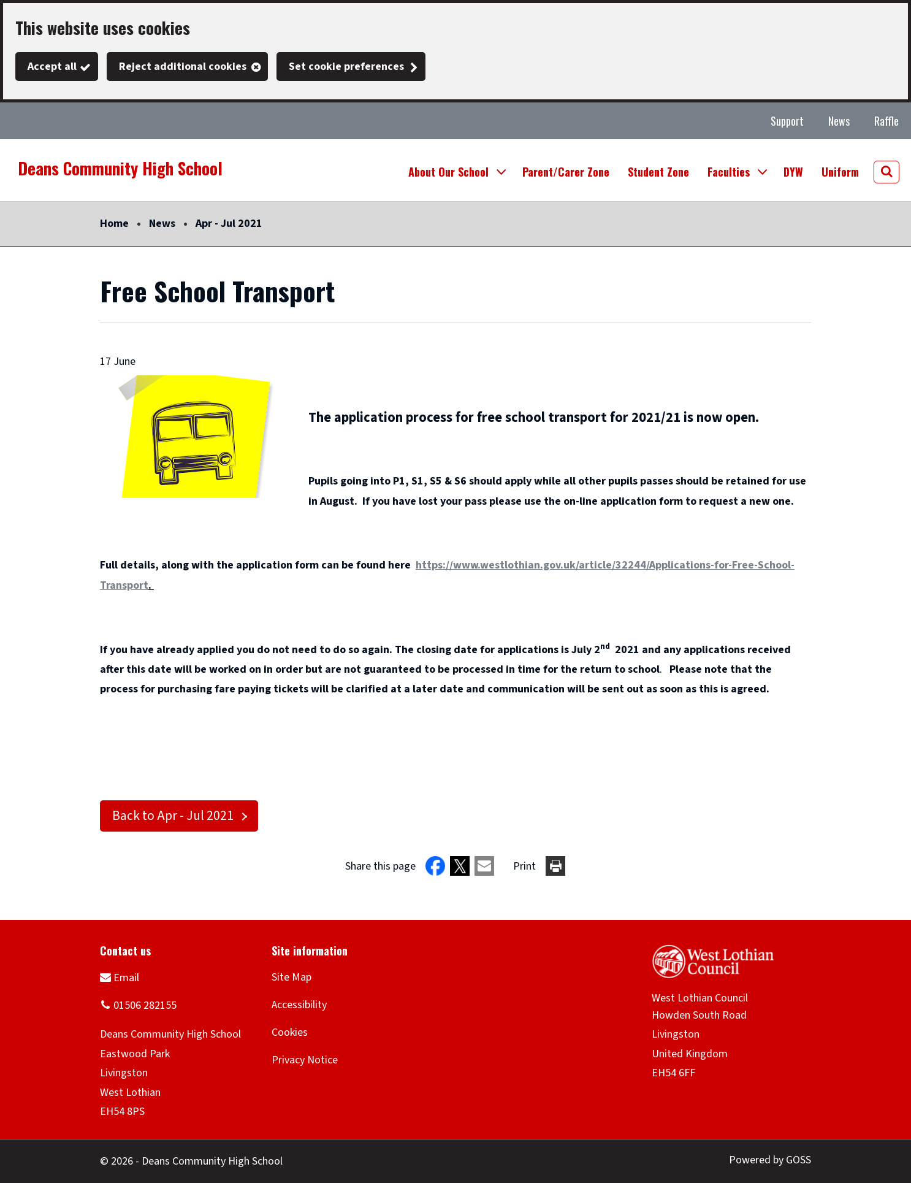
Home (114, 223)
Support (787, 121)
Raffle (886, 121)
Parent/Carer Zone (565, 172)
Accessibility (299, 1005)
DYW (793, 172)
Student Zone (658, 172)
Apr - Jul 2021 (229, 223)
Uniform (840, 172)
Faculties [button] (728, 172)
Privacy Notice (305, 1060)
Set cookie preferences (346, 66)
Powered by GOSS (770, 1160)
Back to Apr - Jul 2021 (173, 815)
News (839, 121)
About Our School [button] (448, 172)
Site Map (291, 977)
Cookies (290, 1032)
